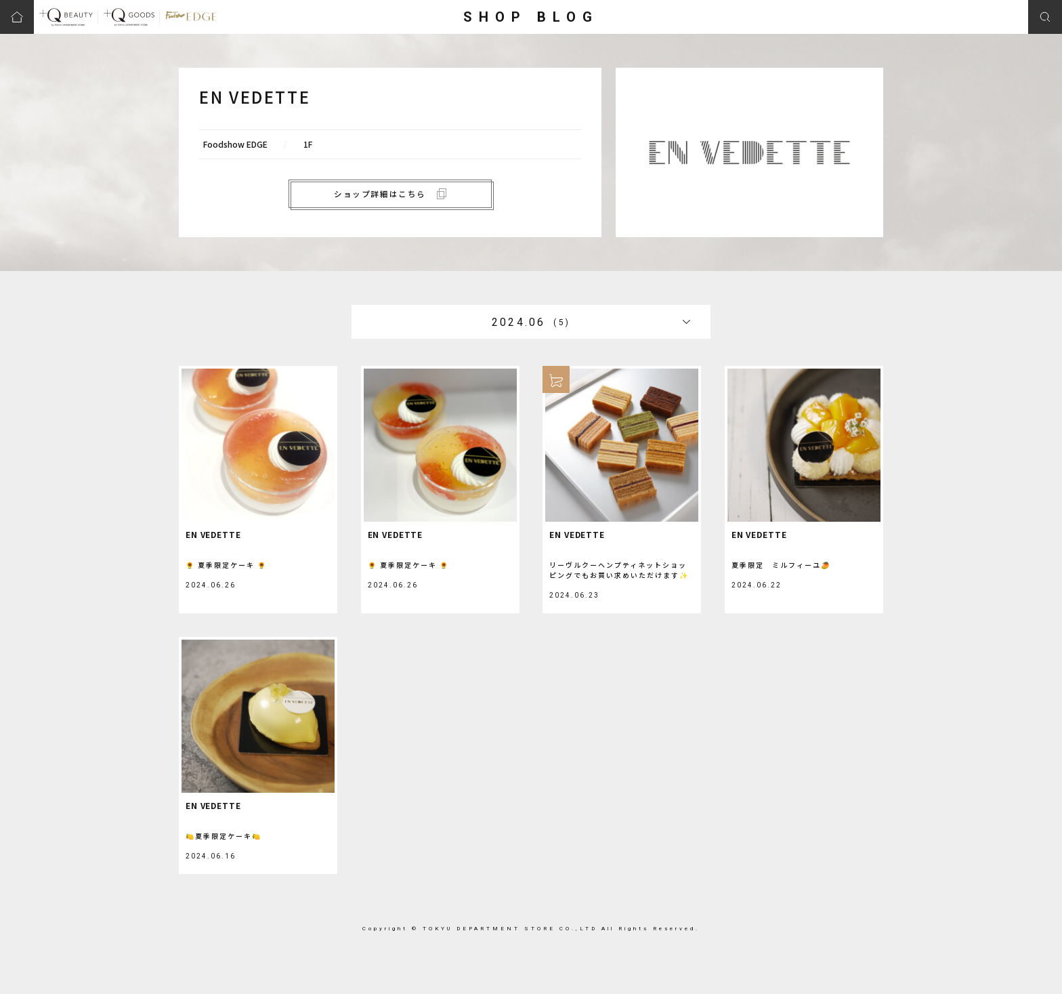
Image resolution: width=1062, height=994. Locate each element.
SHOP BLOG (531, 17)
